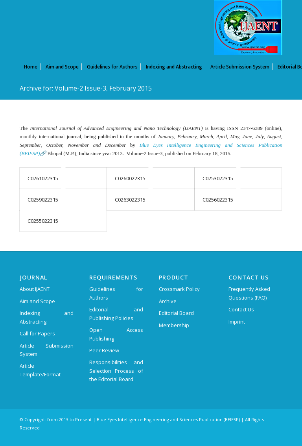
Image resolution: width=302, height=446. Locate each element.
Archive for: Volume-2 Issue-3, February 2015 (86, 88)
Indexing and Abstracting (47, 317)
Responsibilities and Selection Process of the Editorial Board (116, 371)
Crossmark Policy (179, 288)
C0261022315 (43, 178)
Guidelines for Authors (116, 293)
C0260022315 (130, 178)
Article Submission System (47, 349)
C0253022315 (218, 178)
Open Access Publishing (116, 334)
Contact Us (241, 309)
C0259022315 (43, 199)
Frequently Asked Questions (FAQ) (249, 293)
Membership (174, 325)
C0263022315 (130, 199)
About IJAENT (35, 288)
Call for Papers (37, 333)
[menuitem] (30, 66)
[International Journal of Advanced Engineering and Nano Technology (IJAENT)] (248, 27)
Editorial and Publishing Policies (116, 313)
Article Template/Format (40, 370)
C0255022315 (43, 220)
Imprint (236, 321)
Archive (168, 301)
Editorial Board (176, 312)
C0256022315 (218, 199)
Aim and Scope (37, 301)
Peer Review (104, 350)
